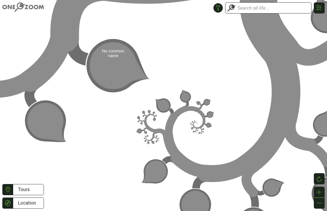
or (163, 105)
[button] (8, 189)
